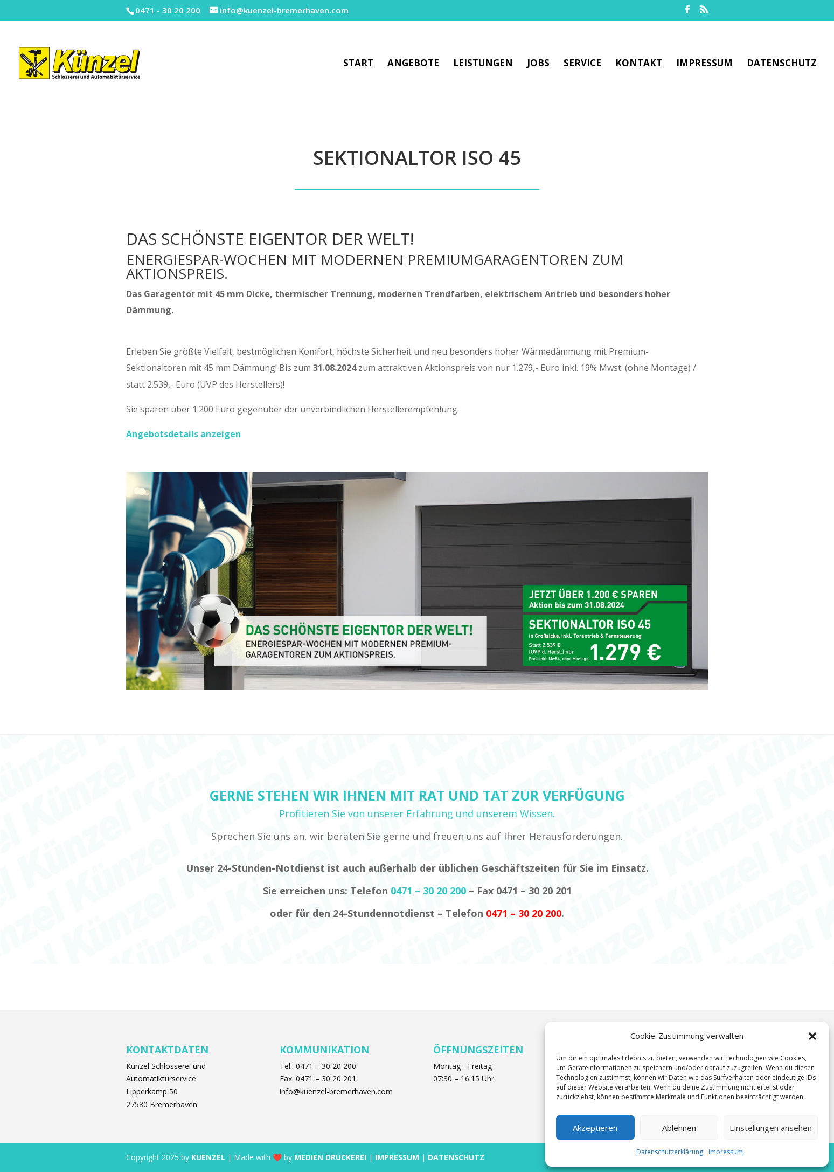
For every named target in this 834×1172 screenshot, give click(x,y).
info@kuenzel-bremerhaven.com (336, 1091)
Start (358, 64)
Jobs (538, 64)
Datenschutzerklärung (669, 1151)
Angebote (413, 64)
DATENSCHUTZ (456, 1157)
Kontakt (638, 64)
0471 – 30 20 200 (428, 890)
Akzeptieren (595, 1127)
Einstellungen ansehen (770, 1127)
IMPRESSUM (397, 1157)
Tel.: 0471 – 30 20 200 (318, 1066)
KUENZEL (208, 1157)
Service (582, 64)
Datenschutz (782, 64)
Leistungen (483, 64)
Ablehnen (679, 1127)
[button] (812, 1036)
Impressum (725, 1151)
